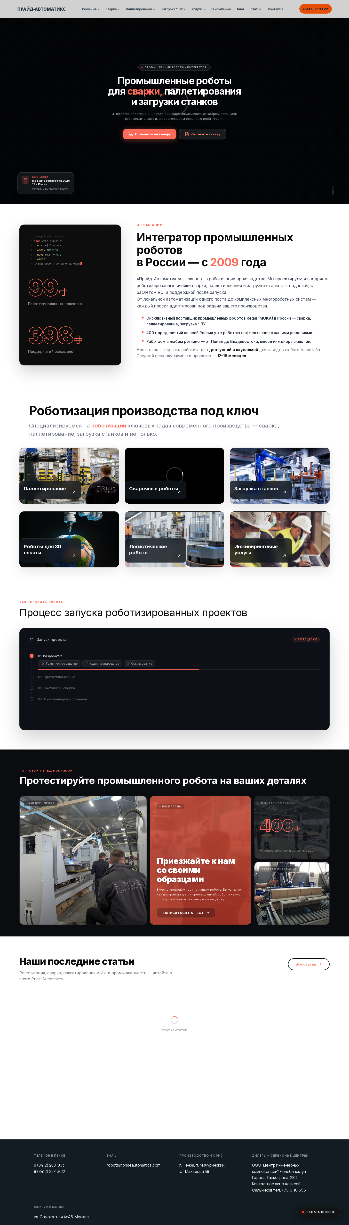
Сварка (112, 9)
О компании (221, 9)
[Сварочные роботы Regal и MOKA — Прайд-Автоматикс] (174, 475)
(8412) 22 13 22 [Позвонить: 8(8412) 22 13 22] (315, 9)
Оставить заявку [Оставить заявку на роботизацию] (202, 134)
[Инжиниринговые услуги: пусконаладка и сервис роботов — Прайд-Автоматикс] (280, 539)
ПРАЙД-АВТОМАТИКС (41, 9)
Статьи (256, 9)
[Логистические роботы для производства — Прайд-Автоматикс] (174, 539)
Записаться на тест (186, 903)
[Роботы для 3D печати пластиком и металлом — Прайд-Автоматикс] (69, 539)
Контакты (275, 9)
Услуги (198, 9)
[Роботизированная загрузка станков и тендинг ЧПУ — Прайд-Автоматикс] (280, 475)
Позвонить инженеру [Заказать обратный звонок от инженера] (149, 134)
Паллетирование (140, 9)
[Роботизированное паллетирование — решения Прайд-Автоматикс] (69, 475)
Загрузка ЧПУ (173, 9)
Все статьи (309, 955)
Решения (90, 9)
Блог (240, 9)
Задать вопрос (319, 1212)
